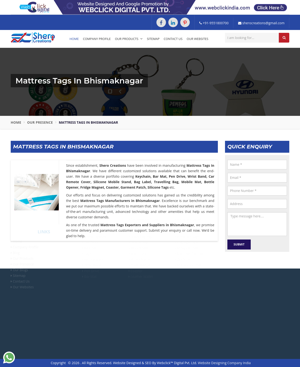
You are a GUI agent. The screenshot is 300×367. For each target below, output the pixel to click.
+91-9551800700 (214, 23)
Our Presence (40, 122)
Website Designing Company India (224, 363)
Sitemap (153, 39)
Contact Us (173, 39)
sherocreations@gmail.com (261, 23)
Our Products (129, 39)
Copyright (58, 363)
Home (74, 39)
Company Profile (97, 39)
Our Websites (197, 39)
